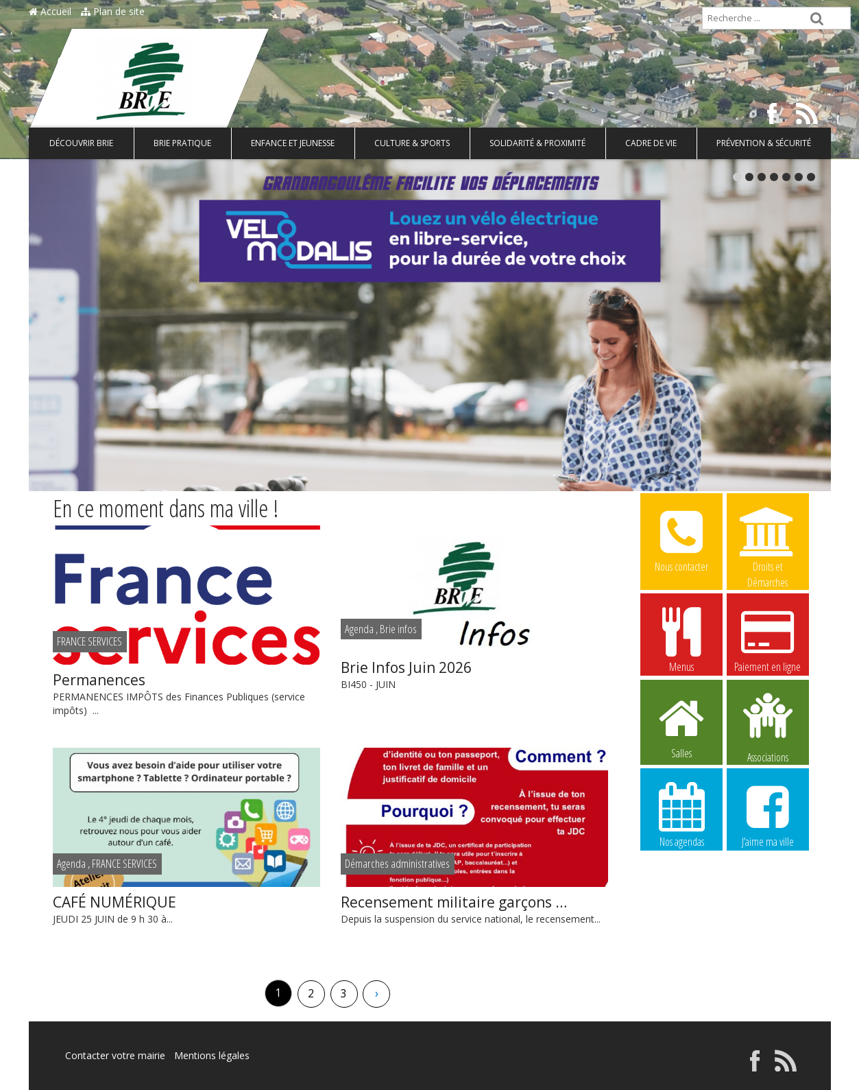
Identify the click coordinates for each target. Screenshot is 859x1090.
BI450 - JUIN (474, 674)
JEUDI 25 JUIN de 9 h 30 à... (186, 908)
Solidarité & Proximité (537, 143)
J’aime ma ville (767, 814)
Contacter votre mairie (115, 1055)
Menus (681, 639)
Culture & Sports (412, 143)
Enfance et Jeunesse (293, 143)
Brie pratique (182, 143)
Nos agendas (681, 814)
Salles (681, 726)
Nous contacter (681, 539)
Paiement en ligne (767, 639)
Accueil (50, 11)
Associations (767, 726)
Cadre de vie (651, 143)
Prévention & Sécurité (763, 143)
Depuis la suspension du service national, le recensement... (474, 908)
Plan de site (113, 11)
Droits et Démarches (767, 540)
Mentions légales (212, 1055)
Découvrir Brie (81, 143)
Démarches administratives (397, 863)
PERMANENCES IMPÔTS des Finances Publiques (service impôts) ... (186, 693)
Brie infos (398, 629)
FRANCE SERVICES (89, 641)
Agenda (359, 629)
